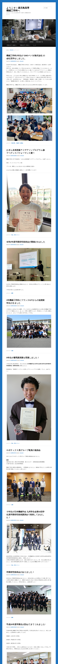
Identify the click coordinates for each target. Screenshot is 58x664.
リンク (34, 45)
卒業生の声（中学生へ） (25, 45)
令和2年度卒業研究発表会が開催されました (25, 242)
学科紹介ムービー (23, 41)
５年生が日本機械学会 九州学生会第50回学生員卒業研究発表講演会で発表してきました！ (25, 515)
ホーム (8, 41)
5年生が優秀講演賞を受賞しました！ (22, 358)
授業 (12, 293)
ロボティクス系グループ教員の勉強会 (23, 450)
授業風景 (31, 41)
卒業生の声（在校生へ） (12, 45)
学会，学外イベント (15, 234)
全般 (12, 350)
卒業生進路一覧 (39, 41)
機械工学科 (14, 41)
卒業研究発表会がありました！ (20, 572)
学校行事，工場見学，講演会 (17, 143)
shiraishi (11, 50)
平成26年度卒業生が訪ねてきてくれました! (25, 624)
